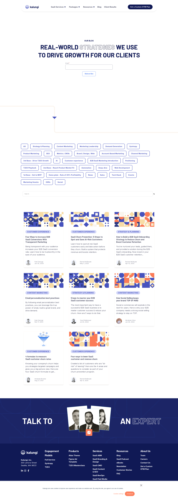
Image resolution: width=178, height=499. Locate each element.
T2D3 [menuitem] (47, 467)
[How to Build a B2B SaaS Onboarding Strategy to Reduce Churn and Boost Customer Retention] (134, 219)
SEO (48, 153)
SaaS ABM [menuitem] (97, 455)
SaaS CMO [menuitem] (97, 465)
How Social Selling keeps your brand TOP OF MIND (127, 299)
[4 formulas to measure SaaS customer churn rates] (43, 339)
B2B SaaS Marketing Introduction (104, 161)
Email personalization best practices (42, 298)
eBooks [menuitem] (120, 463)
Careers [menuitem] (143, 459)
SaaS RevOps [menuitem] (98, 475)
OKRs (48, 182)
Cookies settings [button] (119, 494)
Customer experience (74, 161)
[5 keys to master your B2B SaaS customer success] (89, 280)
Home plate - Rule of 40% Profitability (65, 175)
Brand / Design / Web (86, 153)
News (90, 175)
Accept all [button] (130, 494)
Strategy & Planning (41, 146)
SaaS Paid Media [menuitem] (100, 479)
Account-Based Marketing (113, 153)
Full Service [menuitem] (50, 460)
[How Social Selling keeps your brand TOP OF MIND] (134, 280)
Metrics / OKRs (63, 153)
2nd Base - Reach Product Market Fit (58, 168)
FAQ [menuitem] (118, 473)
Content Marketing (65, 146)
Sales (102, 175)
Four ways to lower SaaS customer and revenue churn (84, 357)
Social (60, 182)
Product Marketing (31, 153)
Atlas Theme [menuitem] (74, 455)
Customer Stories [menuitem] (124, 470)
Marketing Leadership (89, 146)
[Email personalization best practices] (43, 280)
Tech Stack (116, 175)
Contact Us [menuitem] (145, 463)
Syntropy (133, 146)
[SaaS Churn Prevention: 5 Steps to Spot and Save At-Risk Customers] (89, 219)
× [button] (141, 485)
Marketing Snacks (31, 182)
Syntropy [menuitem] (49, 463)
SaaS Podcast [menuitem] (123, 459)
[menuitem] (58, 7)
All (24, 146)
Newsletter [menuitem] (121, 466)
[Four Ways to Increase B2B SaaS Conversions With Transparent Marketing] (43, 219)
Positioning (130, 161)
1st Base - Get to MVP (32, 175)
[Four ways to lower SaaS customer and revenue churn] (89, 339)
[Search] (154, 193)
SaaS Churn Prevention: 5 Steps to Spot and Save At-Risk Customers (87, 238)
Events (131, 175)
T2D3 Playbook (29, 168)
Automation (86, 168)
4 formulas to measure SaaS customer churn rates (38, 357)
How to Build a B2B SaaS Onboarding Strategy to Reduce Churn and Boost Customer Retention (133, 239)
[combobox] (88, 193)
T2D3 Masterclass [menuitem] (77, 465)
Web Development (122, 168)
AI (57, 161)
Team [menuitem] (142, 455)
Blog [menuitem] (119, 455)
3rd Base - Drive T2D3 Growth (36, 161)
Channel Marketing (139, 153)
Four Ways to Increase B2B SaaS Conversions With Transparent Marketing (37, 239)
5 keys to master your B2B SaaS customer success (83, 299)
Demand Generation (113, 146)
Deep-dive (103, 168)
